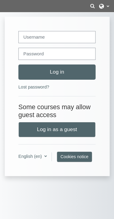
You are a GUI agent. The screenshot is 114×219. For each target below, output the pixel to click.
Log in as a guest (57, 129)
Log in (57, 72)
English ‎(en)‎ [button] (31, 156)
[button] (92, 6)
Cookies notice (74, 156)
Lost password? (34, 87)
